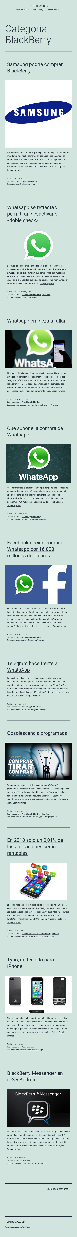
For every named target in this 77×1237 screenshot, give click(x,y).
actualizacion (25, 936)
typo (41, 1050)
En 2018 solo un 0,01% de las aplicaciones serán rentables (35, 846)
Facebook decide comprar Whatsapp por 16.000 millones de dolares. (35, 549)
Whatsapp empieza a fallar (36, 321)
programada (52, 817)
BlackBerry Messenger (35, 1163)
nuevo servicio (25, 710)
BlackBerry (26, 181)
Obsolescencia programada (37, 733)
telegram (46, 405)
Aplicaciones (33, 934)
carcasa (23, 1050)
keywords (35, 1050)
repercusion (34, 519)
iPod (47, 814)
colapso (23, 405)
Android (25, 295)
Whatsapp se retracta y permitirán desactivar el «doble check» (33, 213)
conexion (30, 405)
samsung (31, 184)
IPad (43, 814)
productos (44, 817)
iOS (44, 1163)
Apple (30, 295)
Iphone (29, 1050)
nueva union (24, 519)
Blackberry (24, 184)
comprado (23, 640)
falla (35, 405)
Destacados (46, 295)
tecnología (50, 936)
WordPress (25, 1227)
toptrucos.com (38, 6)
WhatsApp (35, 297)
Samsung (33, 181)
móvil (44, 936)
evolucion (37, 936)
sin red (40, 405)
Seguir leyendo (14, 170)
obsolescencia (34, 817)
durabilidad (24, 817)
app (31, 936)
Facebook (31, 640)
